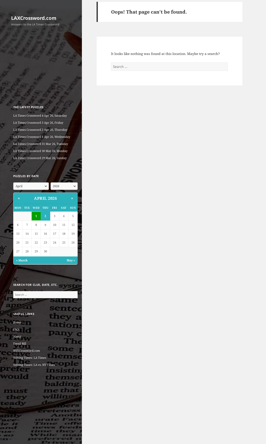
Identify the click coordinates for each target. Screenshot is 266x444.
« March (22, 260)
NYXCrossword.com (26, 351)
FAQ (16, 329)
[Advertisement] (45, 66)
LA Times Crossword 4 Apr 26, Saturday (40, 116)
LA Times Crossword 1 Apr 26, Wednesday (41, 137)
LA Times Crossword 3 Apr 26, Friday (38, 123)
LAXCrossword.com (33, 18)
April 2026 (45, 198)
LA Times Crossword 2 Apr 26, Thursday (40, 130)
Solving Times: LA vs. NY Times (34, 365)
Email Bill (19, 344)
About (17, 336)
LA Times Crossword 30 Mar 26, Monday (40, 151)
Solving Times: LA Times (29, 358)
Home (17, 322)
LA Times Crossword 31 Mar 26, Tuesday (40, 144)
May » (71, 260)
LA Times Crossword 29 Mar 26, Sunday (40, 158)
